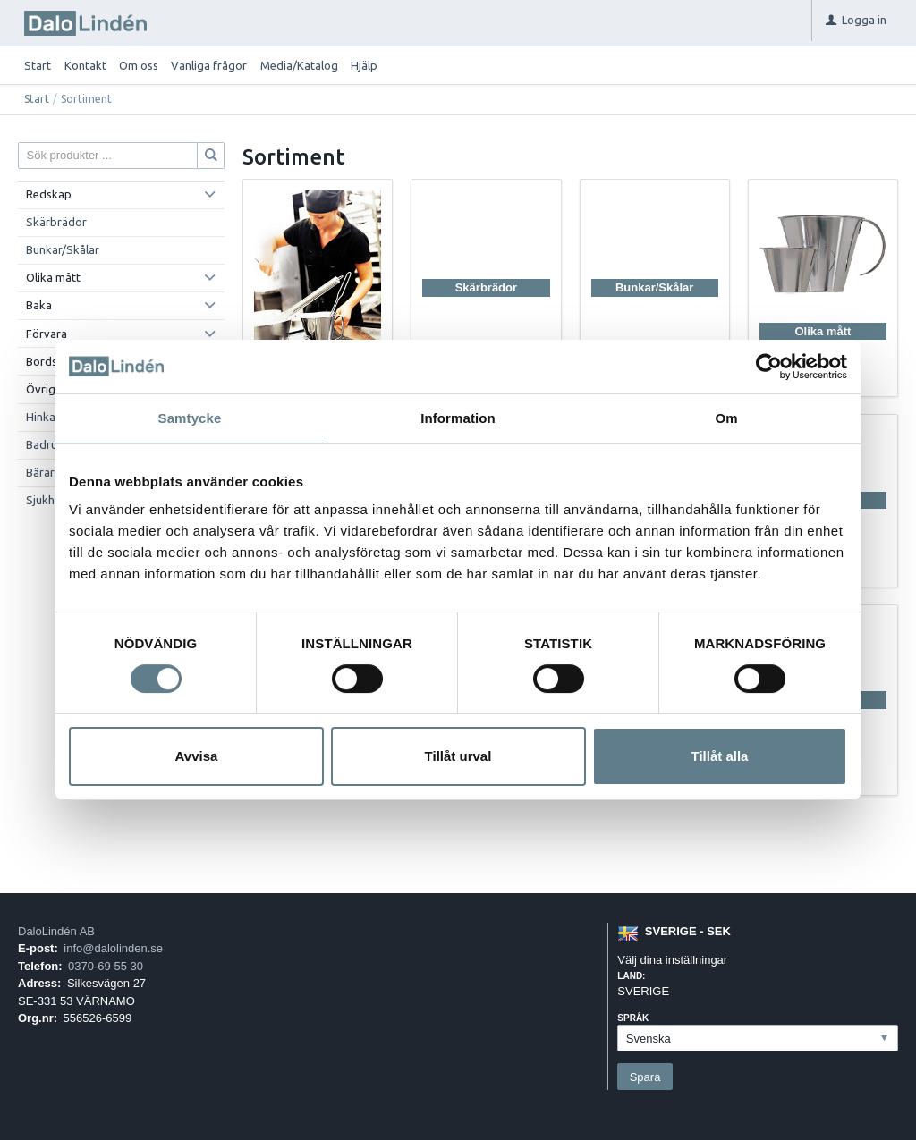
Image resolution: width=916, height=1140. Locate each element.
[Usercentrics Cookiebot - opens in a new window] (769, 366)
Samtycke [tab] (190, 418)
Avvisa (196, 756)
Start (37, 65)
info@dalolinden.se (113, 948)
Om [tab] (726, 418)
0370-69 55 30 (105, 966)
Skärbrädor (56, 221)
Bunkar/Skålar (62, 249)
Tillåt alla (720, 756)
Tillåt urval (458, 756)
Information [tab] (458, 418)
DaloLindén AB (56, 931)
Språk (633, 1018)
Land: (631, 976)
